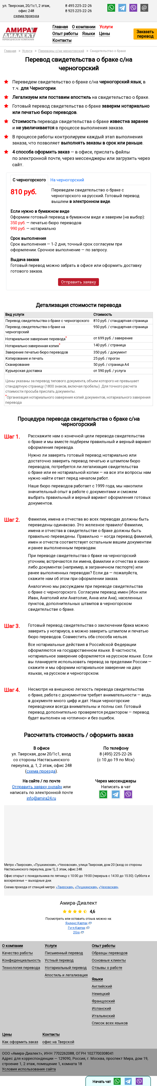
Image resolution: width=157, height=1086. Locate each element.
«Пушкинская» (86, 887)
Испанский (101, 1008)
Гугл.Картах (76, 928)
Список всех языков (110, 1023)
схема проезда (26, 16)
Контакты (62, 40)
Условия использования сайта (29, 1069)
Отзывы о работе (107, 967)
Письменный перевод (64, 953)
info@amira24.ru (41, 798)
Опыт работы (65, 33)
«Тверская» (64, 887)
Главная (60, 26)
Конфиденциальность (21, 960)
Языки (88, 33)
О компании (83, 26)
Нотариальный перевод (66, 967)
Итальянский (103, 1016)
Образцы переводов (110, 953)
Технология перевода (21, 967)
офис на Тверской (58, 1042)
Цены (104, 33)
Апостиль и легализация (66, 975)
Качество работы (17, 953)
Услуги (51, 946)
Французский (103, 1001)
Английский (102, 986)
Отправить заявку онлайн (37, 786)
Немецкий (101, 994)
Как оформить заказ (20, 1042)
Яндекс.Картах (76, 923)
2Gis (76, 932)
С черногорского (29, 179)
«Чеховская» (108, 887)
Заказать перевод (145, 34)
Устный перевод (59, 960)
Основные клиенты (109, 960)
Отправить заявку (78, 282)
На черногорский (67, 179)
